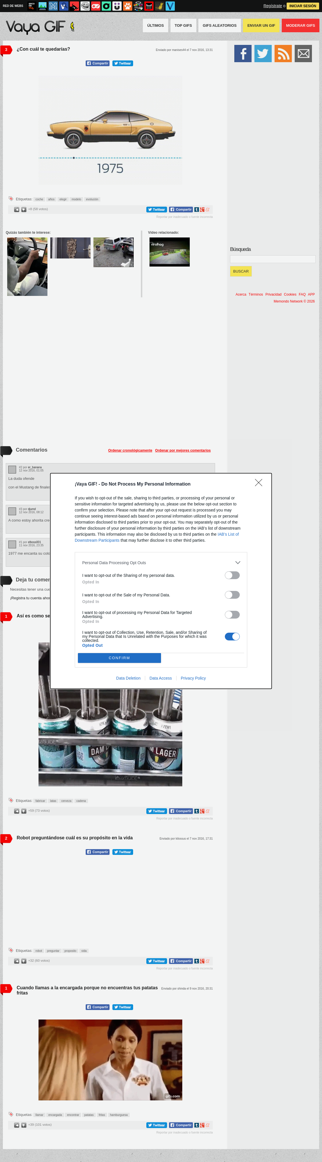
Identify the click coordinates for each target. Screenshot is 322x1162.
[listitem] (161, 563)
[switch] (232, 575)
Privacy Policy (193, 678)
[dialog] (161, 581)
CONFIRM (119, 658)
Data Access (161, 678)
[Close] (260, 484)
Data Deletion (128, 678)
